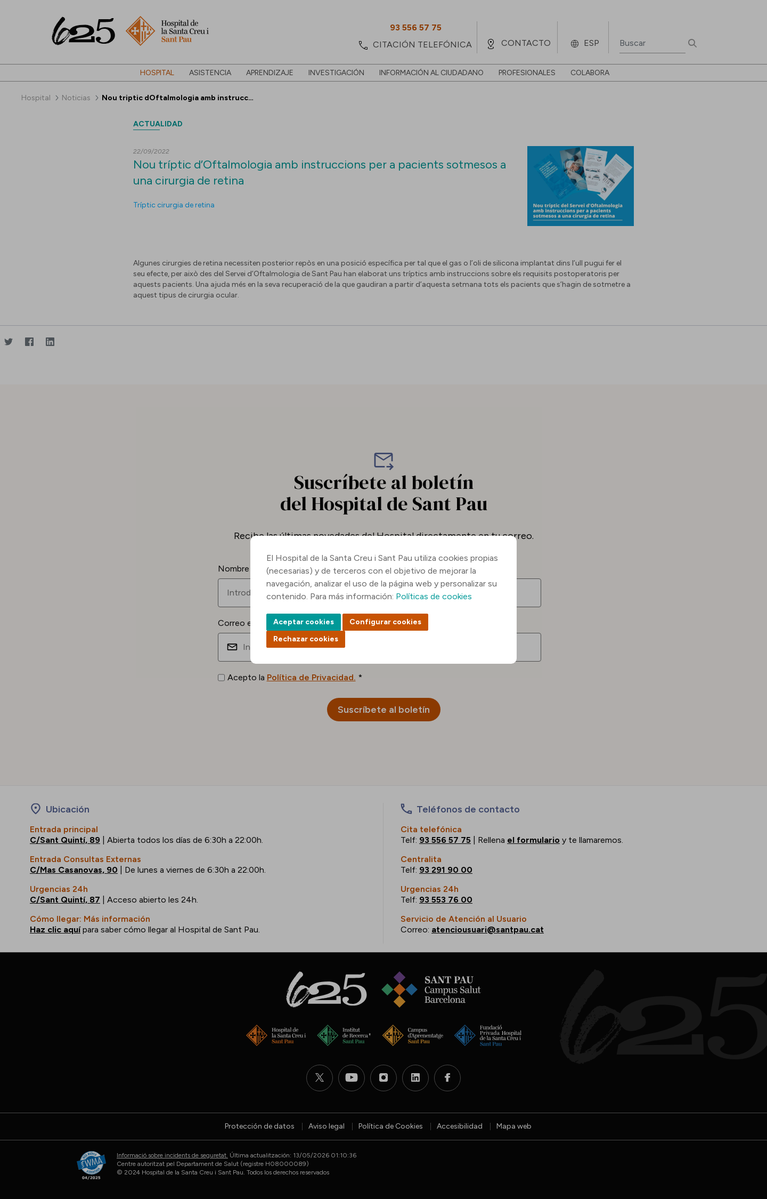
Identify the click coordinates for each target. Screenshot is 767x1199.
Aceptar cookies (303, 621)
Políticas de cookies (434, 596)
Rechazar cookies (305, 638)
